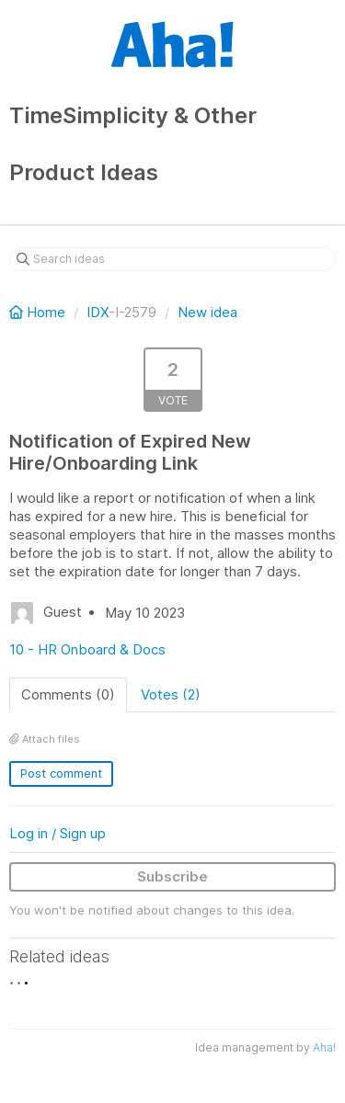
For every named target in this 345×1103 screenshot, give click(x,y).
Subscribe (172, 876)
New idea (207, 312)
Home (39, 312)
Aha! (324, 1047)
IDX (97, 312)
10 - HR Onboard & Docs (87, 649)
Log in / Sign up (57, 833)
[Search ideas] (172, 259)
